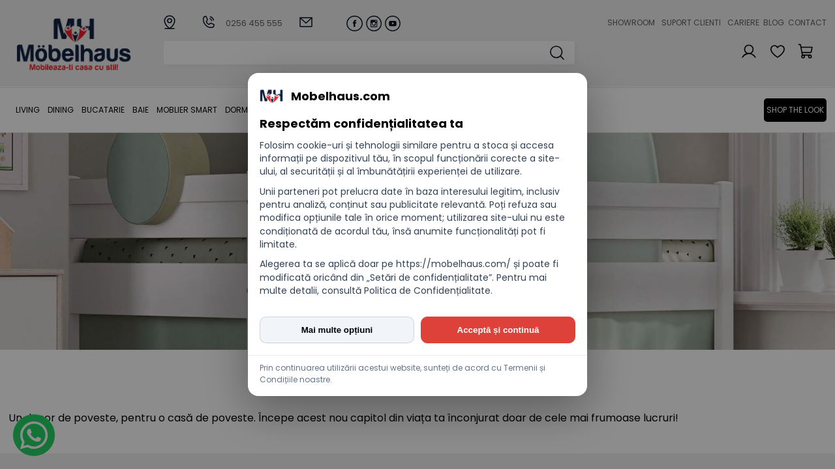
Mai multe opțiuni (337, 330)
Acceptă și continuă (498, 330)
